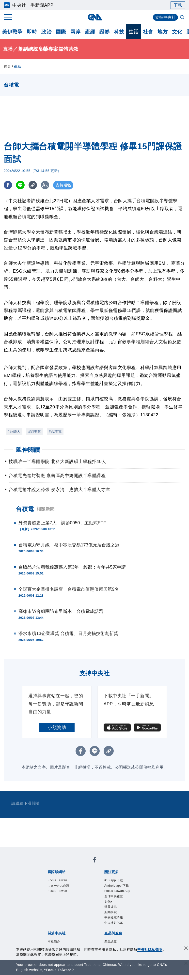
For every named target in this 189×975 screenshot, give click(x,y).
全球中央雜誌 (113, 896)
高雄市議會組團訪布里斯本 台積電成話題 (60, 611)
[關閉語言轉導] (186, 964)
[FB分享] (8, 185)
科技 (119, 31)
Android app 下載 (116, 885)
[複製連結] (33, 185)
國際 (61, 31)
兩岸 (75, 31)
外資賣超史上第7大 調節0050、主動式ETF (62, 522)
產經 (90, 31)
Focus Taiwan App (117, 891)
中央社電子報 (113, 917)
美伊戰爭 (12, 31)
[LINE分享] (20, 185)
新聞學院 (110, 912)
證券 (104, 31)
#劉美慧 (34, 431)
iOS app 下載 (113, 880)
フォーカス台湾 (58, 885)
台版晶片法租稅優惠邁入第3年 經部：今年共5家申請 (72, 567)
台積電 (25, 509)
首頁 (7, 66)
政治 (46, 31)
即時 (32, 31)
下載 (178, 5)
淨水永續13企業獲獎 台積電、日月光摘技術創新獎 (68, 633)
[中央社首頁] (94, 17)
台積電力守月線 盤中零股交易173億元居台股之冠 (68, 544)
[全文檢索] (182, 17)
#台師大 (14, 431)
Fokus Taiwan (57, 891)
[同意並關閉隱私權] (186, 948)
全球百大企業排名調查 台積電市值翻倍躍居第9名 (68, 589)
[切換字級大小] (45, 185)
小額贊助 (57, 727)
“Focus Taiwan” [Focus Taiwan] (58, 970)
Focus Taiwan (57, 880)
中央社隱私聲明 (149, 949)
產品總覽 (110, 941)
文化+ (108, 901)
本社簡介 (54, 941)
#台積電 (55, 431)
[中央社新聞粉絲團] (94, 861)
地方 (163, 31)
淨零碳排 (110, 907)
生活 (133, 31)
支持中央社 (165, 17)
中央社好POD (114, 923)
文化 (177, 31)
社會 (148, 31)
